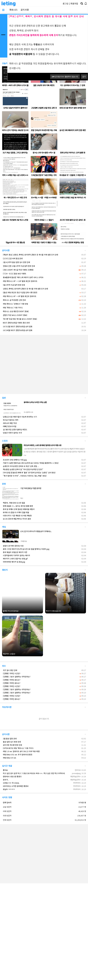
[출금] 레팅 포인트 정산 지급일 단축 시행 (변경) (19, 292)
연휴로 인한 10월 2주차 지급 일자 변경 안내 (18, 266)
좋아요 (5, 770)
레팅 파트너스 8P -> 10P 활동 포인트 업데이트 (19, 281)
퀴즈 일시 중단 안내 (9, 670)
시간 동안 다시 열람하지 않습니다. (65, 76)
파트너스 (14, 9)
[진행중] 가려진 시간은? (11, 673)
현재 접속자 (7, 802)
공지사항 (25, 9)
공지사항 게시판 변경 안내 (12, 745)
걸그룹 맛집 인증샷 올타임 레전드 (14, 429)
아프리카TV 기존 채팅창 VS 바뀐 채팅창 (17, 515)
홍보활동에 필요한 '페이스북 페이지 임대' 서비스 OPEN (22, 277)
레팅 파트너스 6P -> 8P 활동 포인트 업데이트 (19, 296)
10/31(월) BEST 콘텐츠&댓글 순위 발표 (17, 326)
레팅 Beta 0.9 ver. (9, 757)
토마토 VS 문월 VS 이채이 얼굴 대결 (15, 512)
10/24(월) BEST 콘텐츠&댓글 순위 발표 (17, 330)
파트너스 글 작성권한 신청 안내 (14, 300)
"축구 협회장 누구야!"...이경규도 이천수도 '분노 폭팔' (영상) (24, 475)
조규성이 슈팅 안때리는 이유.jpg (14, 459)
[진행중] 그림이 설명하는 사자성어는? (16, 676)
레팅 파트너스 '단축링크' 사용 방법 (15, 303)
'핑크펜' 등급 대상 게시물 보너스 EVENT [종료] (19, 319)
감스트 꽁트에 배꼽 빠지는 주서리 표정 (16, 518)
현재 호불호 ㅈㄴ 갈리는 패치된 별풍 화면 (17, 506)
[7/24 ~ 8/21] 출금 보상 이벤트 (14, 273)
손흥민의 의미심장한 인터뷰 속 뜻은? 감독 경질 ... (20, 466)
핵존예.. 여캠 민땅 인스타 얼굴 (13, 502)
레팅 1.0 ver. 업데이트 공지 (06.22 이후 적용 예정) (21, 751)
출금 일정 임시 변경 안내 (11, 741)
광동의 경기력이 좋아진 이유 (13, 546)
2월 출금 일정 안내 (9, 738)
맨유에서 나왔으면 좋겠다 (11, 776)
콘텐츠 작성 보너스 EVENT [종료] (14, 315)
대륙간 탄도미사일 (9, 426)
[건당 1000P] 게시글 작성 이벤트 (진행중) (18, 269)
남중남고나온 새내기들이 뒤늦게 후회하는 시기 (19, 416)
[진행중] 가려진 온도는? (11, 680)
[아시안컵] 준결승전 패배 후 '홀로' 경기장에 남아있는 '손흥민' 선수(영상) (29, 472)
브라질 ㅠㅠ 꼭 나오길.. (11, 783)
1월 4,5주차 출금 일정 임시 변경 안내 (16, 262)
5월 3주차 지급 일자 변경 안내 (13, 285)
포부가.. (5, 779)
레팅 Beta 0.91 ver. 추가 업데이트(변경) (17, 754)
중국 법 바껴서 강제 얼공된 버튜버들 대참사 (18, 509)
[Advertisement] (27, 363)
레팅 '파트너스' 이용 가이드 (12, 307)
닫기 (84, 76)
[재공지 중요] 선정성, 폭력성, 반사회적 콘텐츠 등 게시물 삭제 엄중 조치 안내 (30, 254)
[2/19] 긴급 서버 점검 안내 (12, 258)
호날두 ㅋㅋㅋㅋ (8, 789)
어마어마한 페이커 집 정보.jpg (13, 561)
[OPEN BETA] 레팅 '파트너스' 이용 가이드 (18, 748)
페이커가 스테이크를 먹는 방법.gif (15, 558)
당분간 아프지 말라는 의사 (12, 432)
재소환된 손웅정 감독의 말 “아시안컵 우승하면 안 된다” (22, 469)
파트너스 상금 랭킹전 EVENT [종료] (15, 311)
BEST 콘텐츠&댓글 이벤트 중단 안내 (16, 322)
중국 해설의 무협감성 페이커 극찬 (14, 552)
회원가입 (74, 3)
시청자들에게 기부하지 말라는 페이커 (16, 555)
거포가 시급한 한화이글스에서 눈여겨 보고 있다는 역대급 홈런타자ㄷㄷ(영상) (30, 463)
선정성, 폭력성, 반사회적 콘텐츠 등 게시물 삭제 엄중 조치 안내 (25, 288)
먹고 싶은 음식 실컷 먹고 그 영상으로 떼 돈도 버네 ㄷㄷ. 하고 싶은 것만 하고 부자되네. (33, 773)
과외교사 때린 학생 (9, 423)
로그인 (65, 3)
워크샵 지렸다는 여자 (10, 420)
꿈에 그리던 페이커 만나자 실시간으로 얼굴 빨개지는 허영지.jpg (25, 549)
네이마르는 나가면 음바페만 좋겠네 (15, 786)
